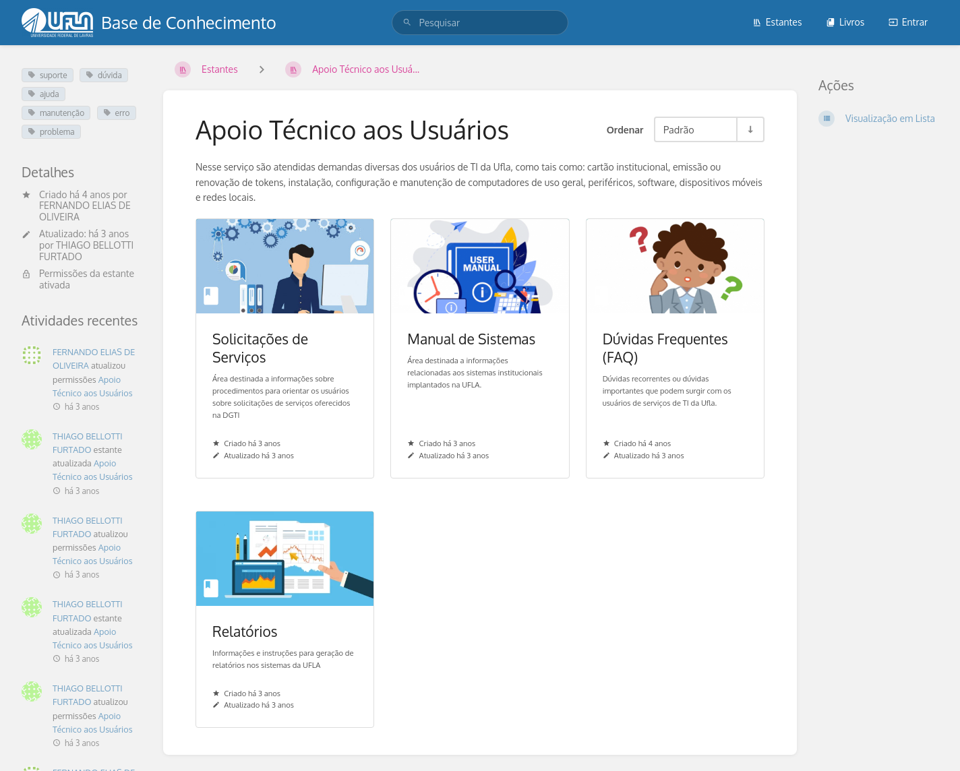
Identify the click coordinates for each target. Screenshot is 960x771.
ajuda (43, 94)
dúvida (104, 75)
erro (116, 113)
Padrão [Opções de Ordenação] (678, 129)
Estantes (777, 22)
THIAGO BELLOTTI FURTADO (86, 250)
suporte (47, 75)
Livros (845, 22)
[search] (480, 22)
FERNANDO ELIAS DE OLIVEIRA (85, 210)
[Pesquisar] (407, 22)
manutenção (56, 113)
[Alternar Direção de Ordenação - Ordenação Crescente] (749, 129)
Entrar (908, 22)
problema (51, 132)
